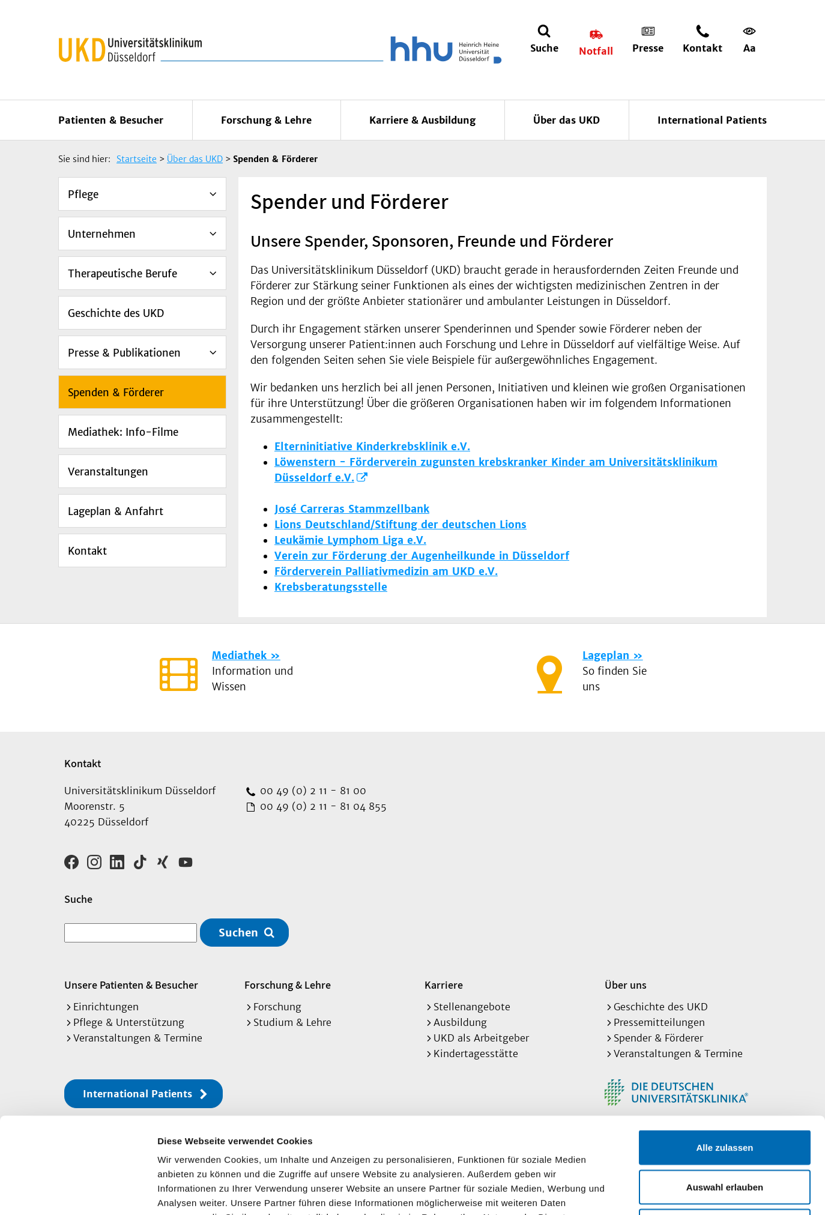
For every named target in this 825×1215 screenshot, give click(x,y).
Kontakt (87, 551)
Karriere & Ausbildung (422, 120)
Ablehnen (724, 1136)
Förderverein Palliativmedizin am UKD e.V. (386, 571)
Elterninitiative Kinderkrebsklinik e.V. (372, 446)
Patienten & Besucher (110, 120)
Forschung (277, 1007)
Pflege (83, 194)
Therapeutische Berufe (122, 273)
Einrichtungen (106, 1007)
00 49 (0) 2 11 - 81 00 (311, 791)
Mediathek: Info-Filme (123, 432)
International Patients (712, 120)
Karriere (444, 985)
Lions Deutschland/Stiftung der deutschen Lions (400, 524)
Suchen (238, 932)
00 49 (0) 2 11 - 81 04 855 (322, 806)
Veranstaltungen (108, 471)
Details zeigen (638, 1191)
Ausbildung (460, 1022)
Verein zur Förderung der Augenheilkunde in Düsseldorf (421, 555)
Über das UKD (566, 120)
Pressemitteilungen (659, 1022)
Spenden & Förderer (116, 392)
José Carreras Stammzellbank (351, 509)
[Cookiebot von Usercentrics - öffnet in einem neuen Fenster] (77, 1192)
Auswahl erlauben (724, 1097)
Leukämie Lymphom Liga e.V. (350, 540)
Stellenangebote (472, 1007)
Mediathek (239, 655)
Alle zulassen (724, 1057)
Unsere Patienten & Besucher (131, 985)
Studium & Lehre (292, 1022)
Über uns (626, 985)
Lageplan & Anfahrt (115, 511)
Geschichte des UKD (116, 313)
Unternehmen (102, 234)
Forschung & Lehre (266, 120)
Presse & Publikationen (124, 353)
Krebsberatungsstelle (330, 587)
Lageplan (605, 655)
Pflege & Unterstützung (128, 1022)
